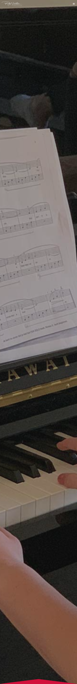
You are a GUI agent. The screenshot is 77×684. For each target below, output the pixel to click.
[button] (73, 3)
